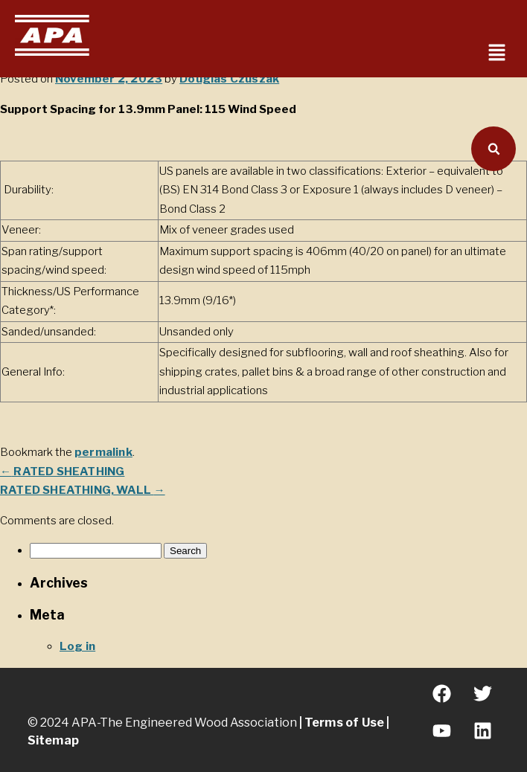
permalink (103, 452)
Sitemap (53, 740)
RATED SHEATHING (62, 471)
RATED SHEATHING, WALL (82, 490)
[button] (497, 53)
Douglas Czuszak (229, 79)
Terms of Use (344, 722)
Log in (77, 646)
